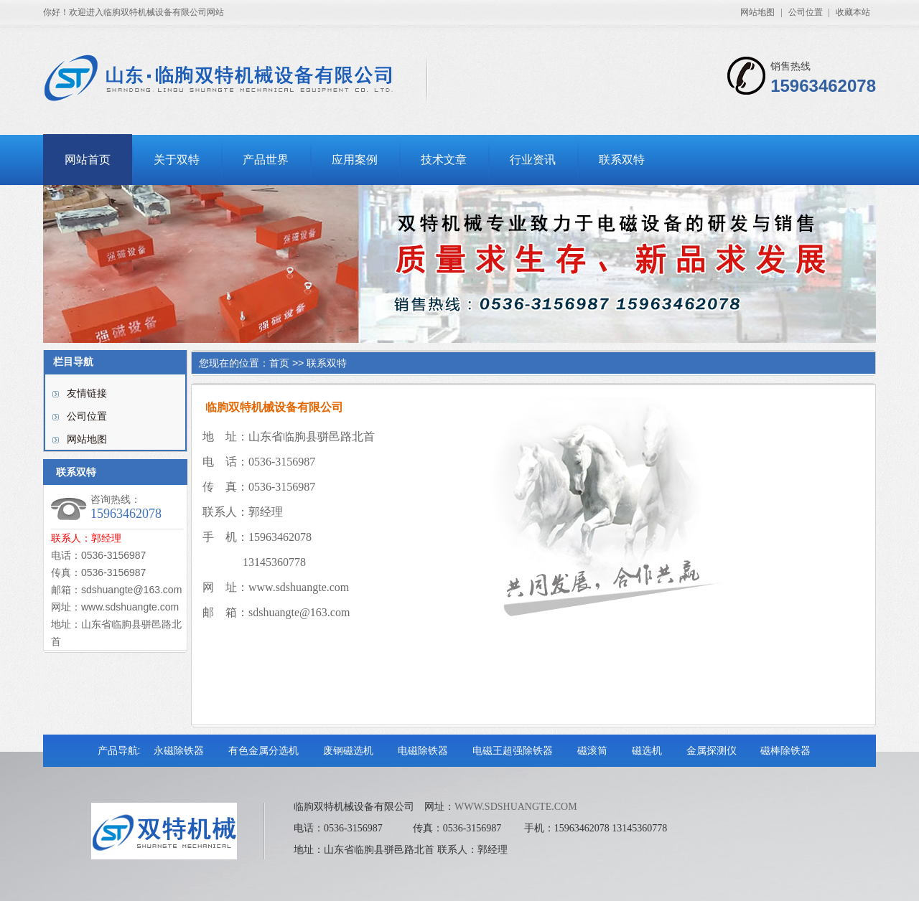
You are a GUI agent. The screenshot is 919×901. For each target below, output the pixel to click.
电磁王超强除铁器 (512, 750)
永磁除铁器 (179, 750)
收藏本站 (853, 12)
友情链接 (87, 393)
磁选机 (647, 750)
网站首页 (88, 160)
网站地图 (757, 12)
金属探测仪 (711, 750)
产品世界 (266, 160)
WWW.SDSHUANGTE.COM (515, 806)
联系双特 (622, 160)
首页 (279, 363)
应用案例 (355, 160)
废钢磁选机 (348, 750)
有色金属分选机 (263, 750)
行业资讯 (533, 160)
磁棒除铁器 (785, 750)
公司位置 (805, 12)
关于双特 (177, 160)
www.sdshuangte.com (298, 587)
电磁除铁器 (423, 750)
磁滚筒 (592, 750)
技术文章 (444, 160)
